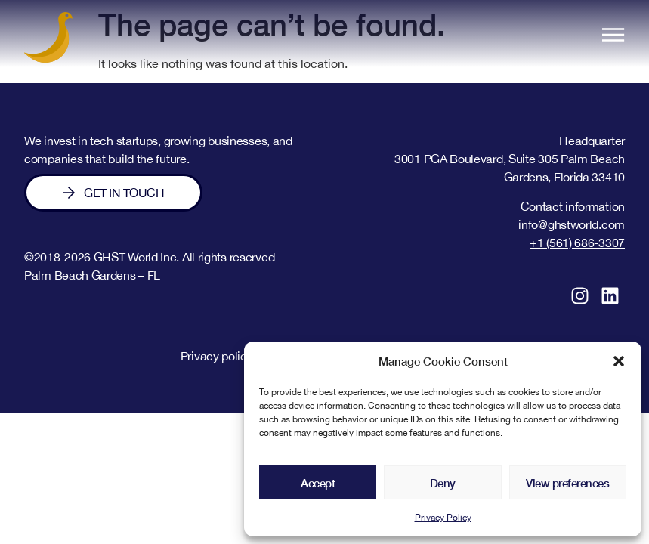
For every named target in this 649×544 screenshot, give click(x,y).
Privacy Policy (443, 517)
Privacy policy (217, 356)
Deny (443, 483)
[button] (618, 361)
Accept (318, 483)
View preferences (567, 483)
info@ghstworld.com (571, 224)
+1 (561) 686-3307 (577, 242)
